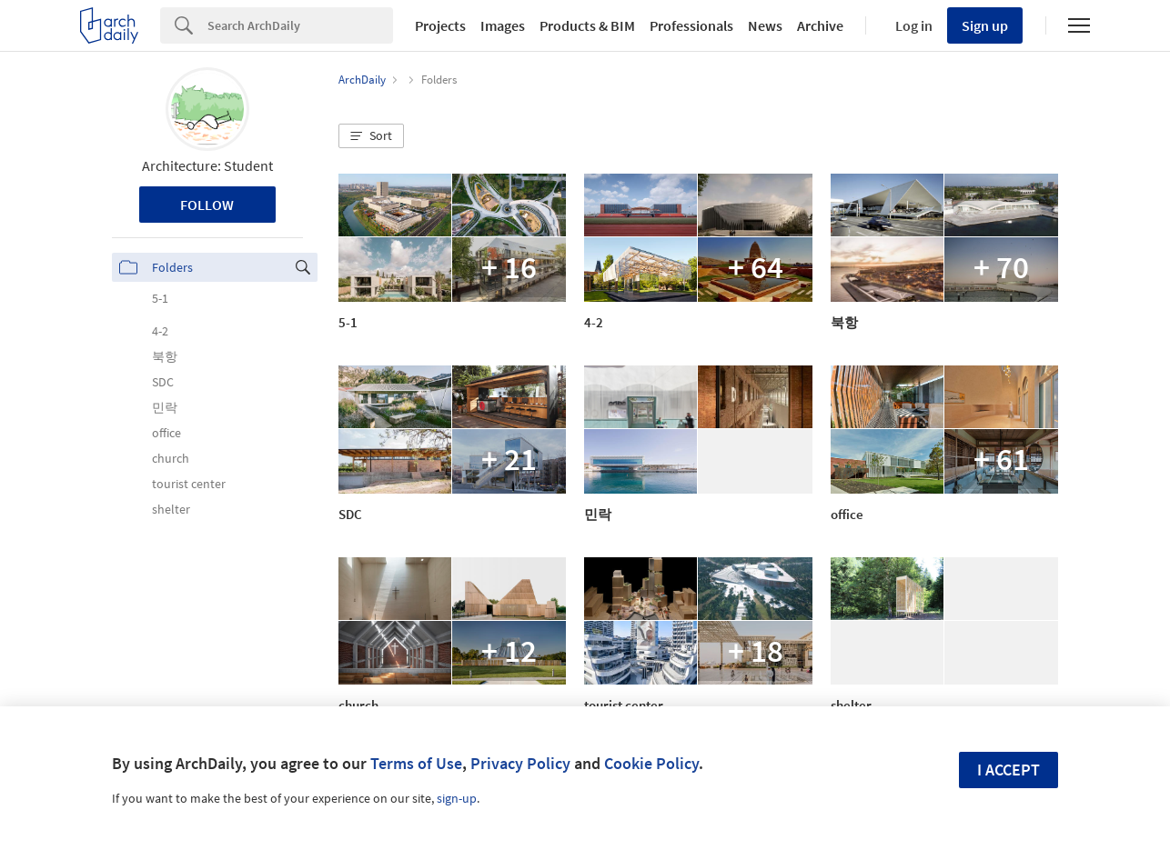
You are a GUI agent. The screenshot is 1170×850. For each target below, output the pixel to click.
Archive (820, 25)
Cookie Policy (651, 763)
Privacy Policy (520, 763)
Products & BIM (587, 25)
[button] (371, 136)
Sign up (985, 25)
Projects (440, 25)
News (765, 25)
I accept (1008, 769)
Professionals (691, 25)
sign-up (457, 798)
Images (502, 25)
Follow (207, 204)
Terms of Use (416, 763)
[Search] (300, 25)
